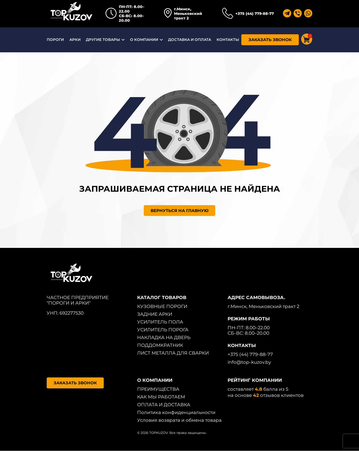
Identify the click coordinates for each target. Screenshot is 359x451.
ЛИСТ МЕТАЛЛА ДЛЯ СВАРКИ (173, 353)
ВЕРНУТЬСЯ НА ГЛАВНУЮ (180, 210)
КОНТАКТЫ (228, 39)
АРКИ (75, 39)
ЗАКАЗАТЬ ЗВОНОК (270, 39)
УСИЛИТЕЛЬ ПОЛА (160, 322)
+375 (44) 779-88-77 (254, 13)
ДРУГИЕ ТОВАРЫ (103, 39)
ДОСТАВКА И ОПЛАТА (189, 39)
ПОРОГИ (55, 39)
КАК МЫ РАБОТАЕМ (161, 397)
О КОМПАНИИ (144, 39)
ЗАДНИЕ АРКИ (154, 314)
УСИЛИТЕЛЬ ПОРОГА (162, 330)
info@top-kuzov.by (249, 362)
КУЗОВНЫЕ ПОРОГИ (162, 306)
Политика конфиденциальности (176, 412)
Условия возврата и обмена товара (179, 420)
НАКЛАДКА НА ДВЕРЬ (163, 337)
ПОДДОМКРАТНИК (160, 345)
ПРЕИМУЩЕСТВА (158, 389)
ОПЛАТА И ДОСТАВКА (163, 405)
